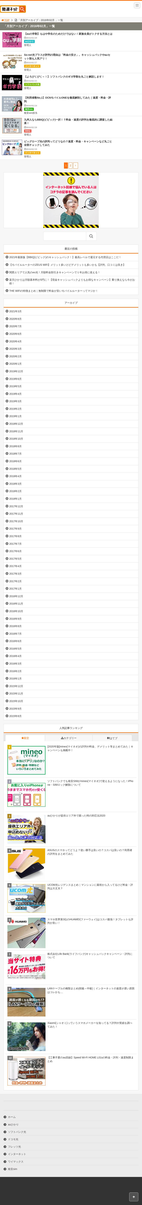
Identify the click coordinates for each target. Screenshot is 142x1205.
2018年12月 (16, 423)
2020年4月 (15, 341)
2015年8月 (15, 716)
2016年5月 (15, 648)
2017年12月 (16, 506)
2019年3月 (15, 401)
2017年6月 (15, 551)
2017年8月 (15, 536)
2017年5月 (15, 558)
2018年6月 (15, 461)
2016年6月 (15, 641)
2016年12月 (16, 596)
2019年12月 (16, 371)
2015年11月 (16, 693)
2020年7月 (15, 326)
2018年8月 (15, 446)
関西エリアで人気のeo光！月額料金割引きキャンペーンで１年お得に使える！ (54, 272)
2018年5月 (15, 468)
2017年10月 (16, 521)
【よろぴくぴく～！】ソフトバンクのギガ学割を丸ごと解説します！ (64, 76)
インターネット (32, 66)
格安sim (29, 109)
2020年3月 (15, 348)
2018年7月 (15, 453)
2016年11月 (16, 603)
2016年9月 (15, 618)
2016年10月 (16, 611)
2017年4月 (15, 566)
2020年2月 (15, 356)
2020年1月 (15, 363)
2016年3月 (15, 663)
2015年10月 (16, 701)
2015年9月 (15, 708)
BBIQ (27, 131)
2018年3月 (15, 483)
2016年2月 (15, 671)
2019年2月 (15, 408)
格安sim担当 (30, 113)
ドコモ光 (13, 1139)
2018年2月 (15, 491)
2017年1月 (15, 588)
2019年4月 (15, 393)
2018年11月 (16, 431)
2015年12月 (16, 686)
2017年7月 (15, 543)
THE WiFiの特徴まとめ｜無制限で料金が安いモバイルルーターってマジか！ (53, 290)
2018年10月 (16, 438)
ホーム (12, 1116)
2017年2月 (15, 581)
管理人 (27, 45)
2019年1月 (15, 416)
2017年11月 (16, 513)
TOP (5, 20)
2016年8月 (15, 626)
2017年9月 (15, 528)
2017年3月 (15, 573)
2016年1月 (15, 678)
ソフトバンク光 (32, 84)
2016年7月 (15, 633)
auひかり (29, 41)
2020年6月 (15, 333)
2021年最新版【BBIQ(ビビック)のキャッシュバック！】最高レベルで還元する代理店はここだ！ (65, 257)
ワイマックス (15, 1161)
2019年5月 (15, 386)
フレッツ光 (14, 1146)
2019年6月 (15, 378)
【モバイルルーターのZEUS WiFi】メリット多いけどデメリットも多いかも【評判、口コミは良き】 (67, 264)
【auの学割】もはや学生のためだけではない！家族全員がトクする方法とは (68, 33)
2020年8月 (15, 318)
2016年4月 (15, 656)
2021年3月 (15, 311)
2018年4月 (15, 476)
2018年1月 (15, 498)
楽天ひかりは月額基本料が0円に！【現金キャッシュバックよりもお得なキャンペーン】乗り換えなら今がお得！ (72, 281)
